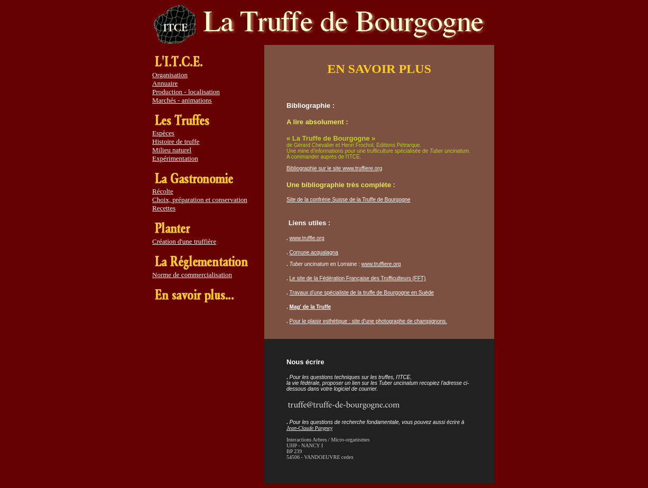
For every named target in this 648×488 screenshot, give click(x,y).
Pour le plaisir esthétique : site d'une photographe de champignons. (368, 321)
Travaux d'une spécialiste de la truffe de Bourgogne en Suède (362, 293)
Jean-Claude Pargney (309, 428)
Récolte (162, 191)
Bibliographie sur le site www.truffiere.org (334, 168)
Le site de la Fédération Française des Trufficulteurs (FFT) (358, 278)
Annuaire (165, 83)
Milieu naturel (171, 150)
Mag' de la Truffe (310, 307)
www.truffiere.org (381, 264)
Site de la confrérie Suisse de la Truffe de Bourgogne (348, 199)
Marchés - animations (182, 100)
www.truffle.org (307, 238)
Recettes (163, 208)
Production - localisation (186, 92)
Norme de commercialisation (192, 275)
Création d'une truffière (184, 241)
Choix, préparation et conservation (199, 200)
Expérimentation (175, 158)
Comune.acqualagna (314, 252)
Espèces (163, 133)
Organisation (170, 75)
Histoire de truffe (175, 141)
